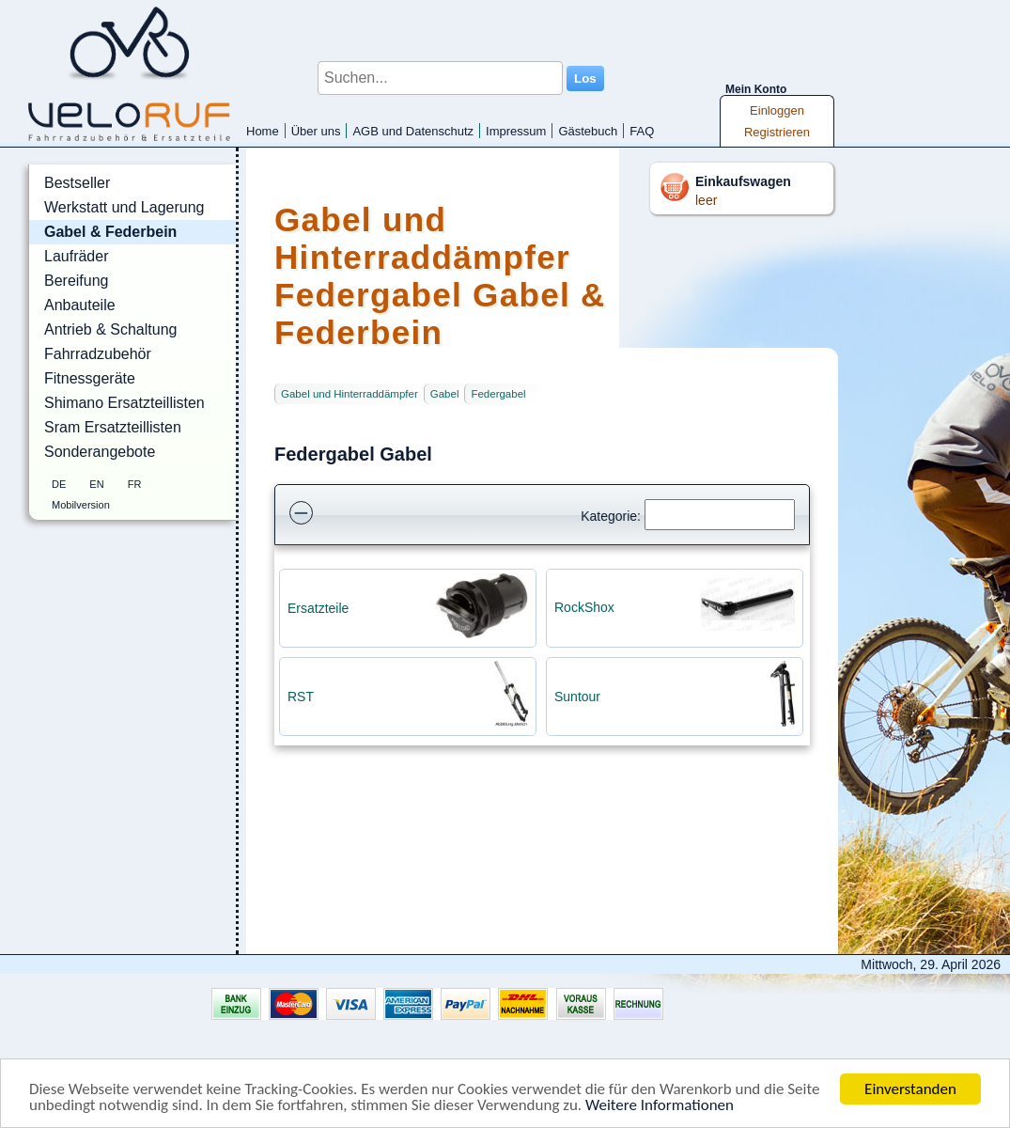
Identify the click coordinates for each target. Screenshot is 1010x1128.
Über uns (316, 131)
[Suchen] (720, 514)
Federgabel (498, 394)
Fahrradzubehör (97, 354)
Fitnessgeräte (89, 378)
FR (135, 484)
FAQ (641, 131)
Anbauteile (80, 305)
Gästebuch (587, 131)
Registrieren (777, 132)
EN (96, 484)
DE (59, 484)
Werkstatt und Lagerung (124, 207)
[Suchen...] (440, 78)
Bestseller (77, 183)
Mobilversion (81, 504)
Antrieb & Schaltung (110, 329)
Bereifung (76, 281)
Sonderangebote (99, 452)
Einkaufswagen (743, 181)
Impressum (516, 131)
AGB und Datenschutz (413, 131)
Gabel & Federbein (110, 232)
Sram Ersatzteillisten (112, 427)
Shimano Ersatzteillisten (124, 403)
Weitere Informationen (659, 1106)
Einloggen (777, 110)
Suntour (577, 696)
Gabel (444, 394)
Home (262, 131)
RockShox (584, 607)
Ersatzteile (318, 608)
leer (706, 200)
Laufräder (76, 256)
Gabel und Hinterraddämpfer (349, 394)
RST (300, 696)
